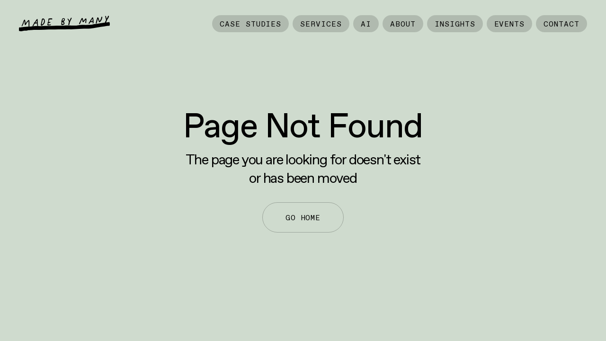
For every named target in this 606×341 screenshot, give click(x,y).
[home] (64, 23)
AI (366, 23)
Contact (561, 23)
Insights (455, 23)
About (403, 23)
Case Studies (251, 23)
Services (321, 23)
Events (509, 23)
